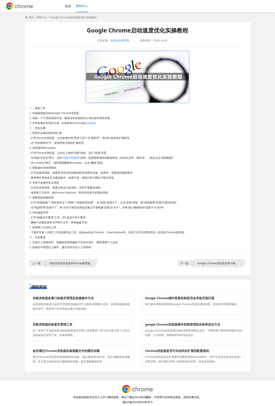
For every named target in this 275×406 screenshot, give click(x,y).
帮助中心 (82, 6)
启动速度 (90, 123)
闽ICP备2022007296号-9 (138, 402)
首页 (68, 6)
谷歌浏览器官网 (119, 40)
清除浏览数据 (71, 158)
